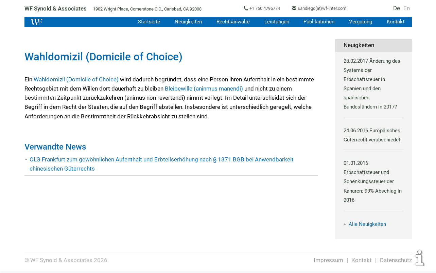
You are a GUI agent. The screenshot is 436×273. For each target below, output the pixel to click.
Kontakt (395, 22)
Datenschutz (396, 260)
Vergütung (360, 22)
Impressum (328, 260)
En (406, 8)
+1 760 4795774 (266, 8)
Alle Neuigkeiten (367, 224)
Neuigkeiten (185, 22)
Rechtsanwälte (230, 22)
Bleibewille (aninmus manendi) (204, 88)
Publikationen (318, 22)
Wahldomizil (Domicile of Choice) (76, 79)
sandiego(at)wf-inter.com (325, 8)
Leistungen (274, 22)
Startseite (146, 22)
